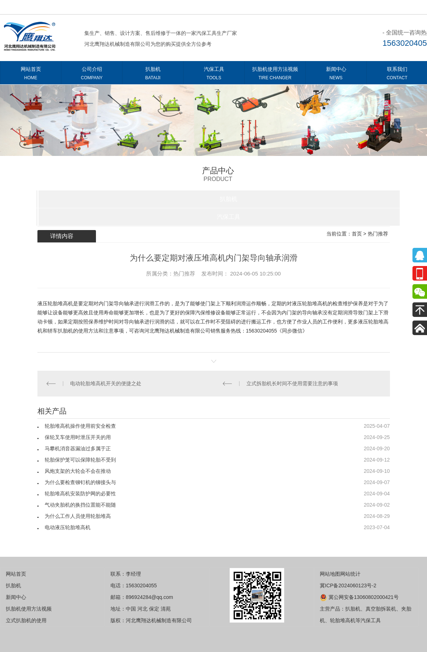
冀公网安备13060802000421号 (359, 597)
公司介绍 (91, 74)
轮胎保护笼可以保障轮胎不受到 (80, 460)
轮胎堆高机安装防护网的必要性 (80, 493)
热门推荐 (378, 234)
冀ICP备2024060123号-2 (348, 585)
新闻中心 (336, 74)
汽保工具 (214, 74)
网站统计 (350, 574)
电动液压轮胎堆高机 (67, 527)
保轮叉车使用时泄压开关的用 (78, 437)
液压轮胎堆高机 (55, 303)
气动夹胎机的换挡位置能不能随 (80, 505)
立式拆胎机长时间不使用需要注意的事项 (292, 383)
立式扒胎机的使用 (26, 620)
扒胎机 (152, 74)
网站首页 (30, 74)
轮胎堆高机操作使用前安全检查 (80, 426)
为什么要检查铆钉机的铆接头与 (80, 482)
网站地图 (330, 574)
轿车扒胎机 (60, 331)
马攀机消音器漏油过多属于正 (78, 448)
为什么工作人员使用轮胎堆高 (78, 516)
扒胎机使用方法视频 (275, 74)
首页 (357, 234)
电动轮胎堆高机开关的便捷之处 (105, 383)
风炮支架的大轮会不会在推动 (78, 471)
